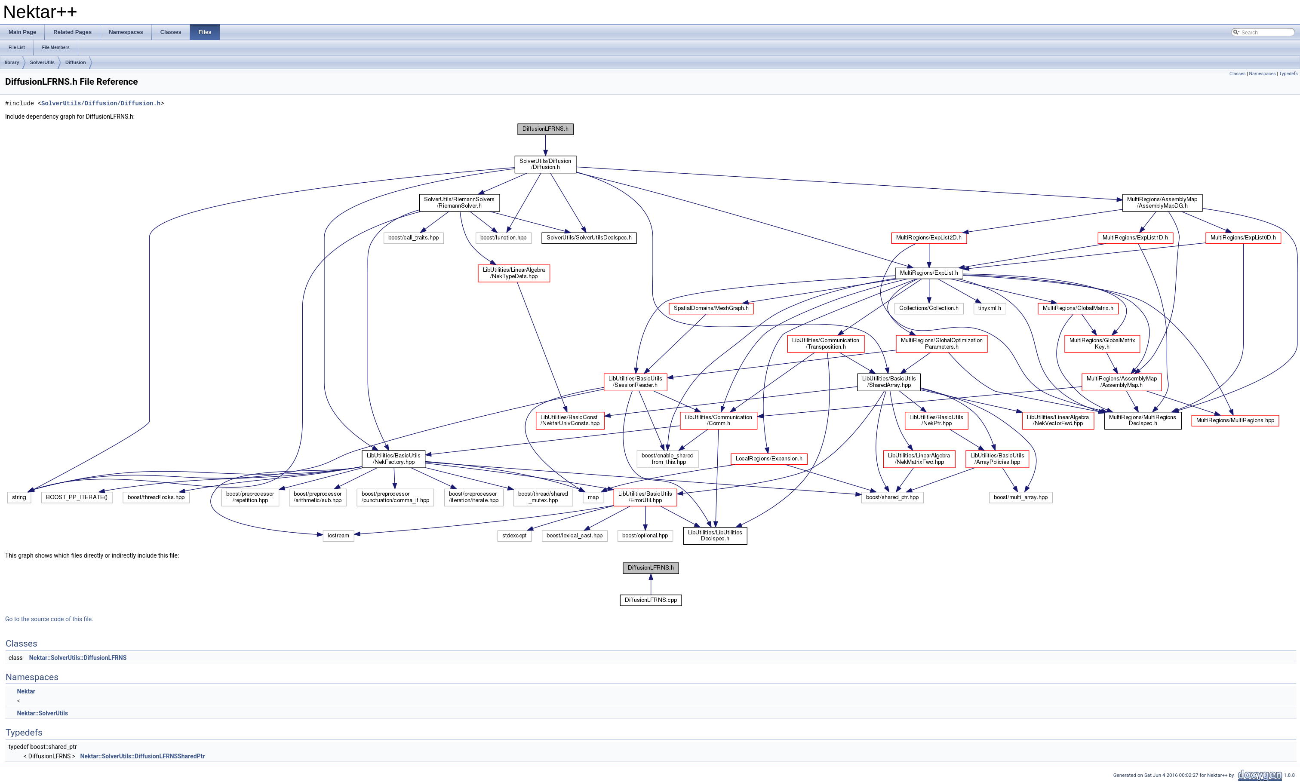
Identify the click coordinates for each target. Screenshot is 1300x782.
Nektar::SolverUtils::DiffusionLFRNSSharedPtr (142, 756)
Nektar (26, 691)
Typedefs (1288, 74)
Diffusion (75, 62)
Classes (1237, 74)
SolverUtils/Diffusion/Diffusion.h (100, 103)
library (12, 62)
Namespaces (1262, 74)
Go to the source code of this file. (49, 619)
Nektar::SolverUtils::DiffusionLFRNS (78, 657)
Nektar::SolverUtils (42, 713)
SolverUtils (42, 62)
